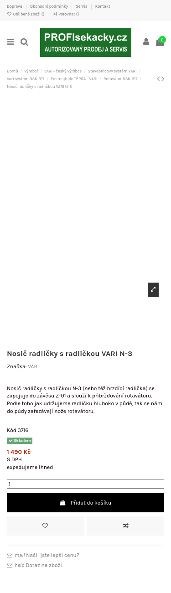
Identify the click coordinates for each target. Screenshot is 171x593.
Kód (11, 430)
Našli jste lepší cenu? (47, 555)
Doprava (15, 6)
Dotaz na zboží (38, 565)
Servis (82, 6)
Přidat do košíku (86, 503)
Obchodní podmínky (49, 6)
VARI (33, 366)
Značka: (16, 366)
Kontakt (102, 6)
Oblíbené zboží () (26, 14)
